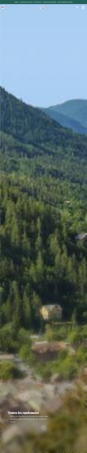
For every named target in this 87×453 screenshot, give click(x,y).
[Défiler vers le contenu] (43, 428)
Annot (17, 2)
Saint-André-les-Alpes (65, 2)
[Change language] (3, 7)
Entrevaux (37, 2)
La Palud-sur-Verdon (49, 2)
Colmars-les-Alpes (26, 2)
